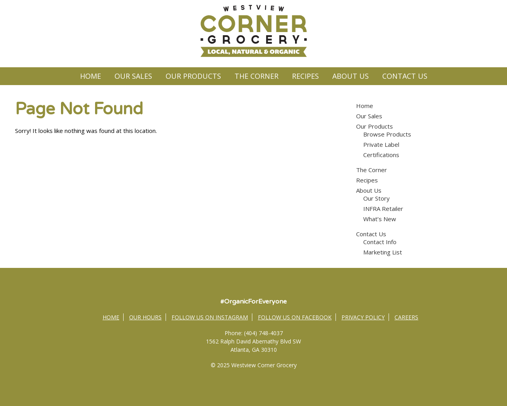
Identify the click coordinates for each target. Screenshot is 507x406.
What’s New (379, 219)
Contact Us (404, 76)
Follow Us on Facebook (295, 317)
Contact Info (379, 242)
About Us (350, 76)
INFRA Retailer (383, 208)
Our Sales (133, 76)
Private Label (381, 144)
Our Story (376, 198)
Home (90, 76)
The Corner (256, 76)
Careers (406, 317)
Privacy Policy (363, 317)
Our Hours (145, 317)
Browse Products (387, 134)
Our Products (193, 76)
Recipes (305, 76)
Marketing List (382, 252)
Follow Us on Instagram (210, 317)
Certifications (381, 155)
